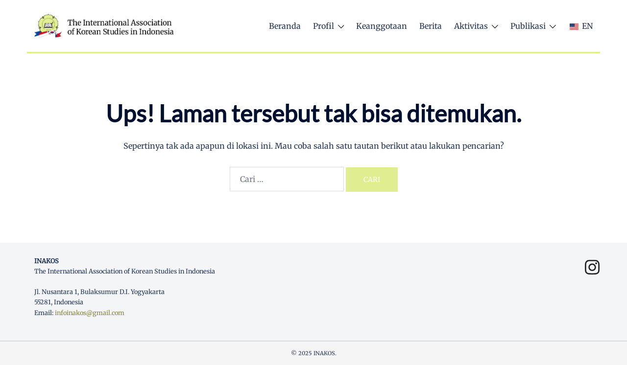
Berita (430, 26)
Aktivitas (471, 26)
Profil (323, 26)
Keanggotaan (381, 26)
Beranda (285, 26)
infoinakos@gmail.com (89, 313)
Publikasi (528, 26)
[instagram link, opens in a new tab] (589, 262)
